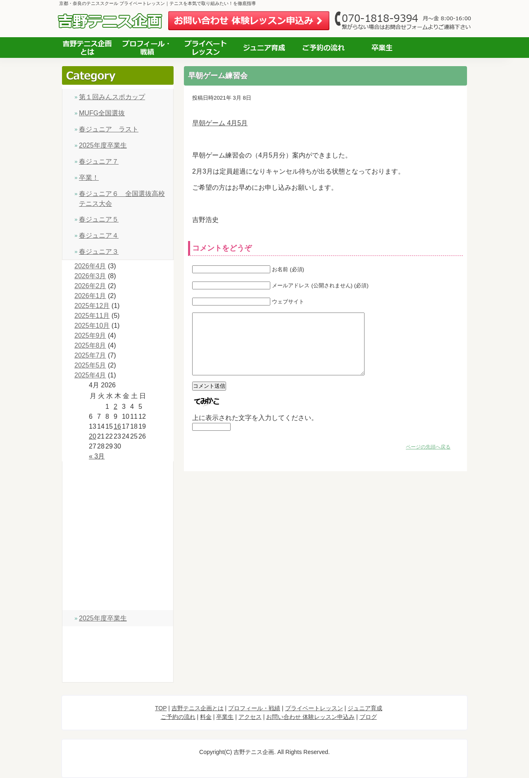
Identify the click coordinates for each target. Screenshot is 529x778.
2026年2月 (90, 285)
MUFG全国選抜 (102, 113)
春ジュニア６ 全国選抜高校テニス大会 (122, 198)
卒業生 (117, 601)
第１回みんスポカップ (112, 96)
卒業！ (89, 177)
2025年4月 (90, 375)
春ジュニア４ (99, 235)
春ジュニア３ (99, 251)
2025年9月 (90, 335)
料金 (117, 582)
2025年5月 (90, 365)
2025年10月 (92, 325)
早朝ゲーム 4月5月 (220, 122)
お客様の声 (382, 47)
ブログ (117, 672)
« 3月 (97, 456)
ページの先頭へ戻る (428, 459)
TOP (117, 470)
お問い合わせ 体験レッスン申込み (248, 21)
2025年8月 (90, 345)
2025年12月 (92, 305)
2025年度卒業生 (103, 145)
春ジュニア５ (99, 219)
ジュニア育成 (264, 47)
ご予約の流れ (323, 47)
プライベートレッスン (205, 47)
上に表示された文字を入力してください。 (255, 430)
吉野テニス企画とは (87, 47)
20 (92, 436)
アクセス (441, 47)
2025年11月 (92, 315)
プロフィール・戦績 (117, 508)
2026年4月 (90, 266)
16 (117, 426)
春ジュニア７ (99, 161)
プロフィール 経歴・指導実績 (146, 47)
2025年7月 (90, 355)
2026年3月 (90, 275)
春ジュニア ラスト (108, 129)
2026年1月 (90, 295)
